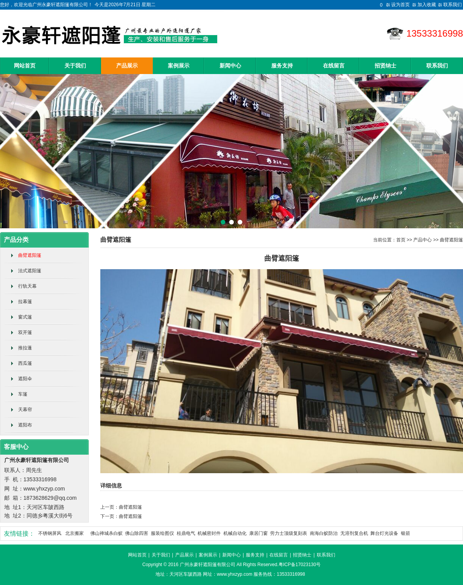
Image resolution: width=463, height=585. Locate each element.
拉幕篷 (25, 301)
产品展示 (127, 66)
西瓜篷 (25, 363)
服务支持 (282, 66)
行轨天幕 (27, 286)
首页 (401, 240)
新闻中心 (230, 66)
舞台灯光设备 (384, 533)
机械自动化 (235, 533)
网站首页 (24, 66)
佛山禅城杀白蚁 (106, 533)
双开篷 (25, 332)
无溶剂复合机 (354, 533)
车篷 (22, 394)
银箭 (405, 533)
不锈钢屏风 (49, 533)
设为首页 (400, 4)
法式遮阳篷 (29, 270)
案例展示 (178, 66)
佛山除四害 (136, 533)
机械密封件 (209, 533)
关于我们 (75, 66)
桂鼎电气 (186, 533)
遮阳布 (25, 425)
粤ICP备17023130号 (300, 564)
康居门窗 (258, 533)
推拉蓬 (25, 348)
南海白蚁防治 (324, 533)
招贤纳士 (385, 66)
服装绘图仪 (162, 533)
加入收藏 (426, 4)
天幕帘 (25, 409)
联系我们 (452, 4)
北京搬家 (74, 533)
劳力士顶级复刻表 (288, 533)
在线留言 (334, 66)
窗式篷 (25, 317)
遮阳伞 (25, 378)
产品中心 (422, 240)
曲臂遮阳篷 (29, 255)
